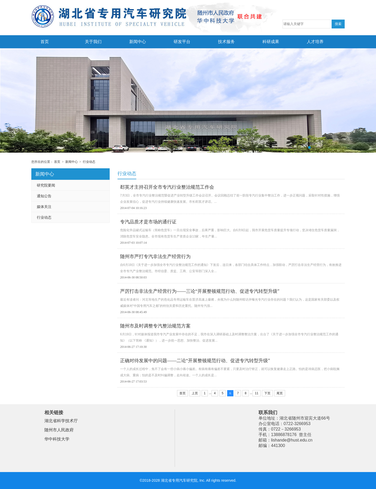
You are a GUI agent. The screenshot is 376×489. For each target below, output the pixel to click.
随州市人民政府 (59, 430)
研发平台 (182, 41)
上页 (195, 393)
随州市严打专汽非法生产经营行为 (155, 256)
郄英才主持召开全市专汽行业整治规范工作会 (167, 187)
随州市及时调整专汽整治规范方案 (155, 326)
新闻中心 (137, 41)
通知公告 (44, 196)
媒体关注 (44, 207)
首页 (44, 41)
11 (256, 393)
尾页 (280, 393)
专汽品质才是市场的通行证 (148, 221)
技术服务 (226, 41)
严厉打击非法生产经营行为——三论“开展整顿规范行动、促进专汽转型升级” (199, 291)
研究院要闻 (46, 185)
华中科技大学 (56, 439)
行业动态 (89, 162)
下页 (267, 393)
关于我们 (93, 41)
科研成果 (270, 41)
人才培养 (315, 41)
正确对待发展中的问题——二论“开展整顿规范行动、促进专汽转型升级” (195, 360)
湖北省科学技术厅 (61, 421)
